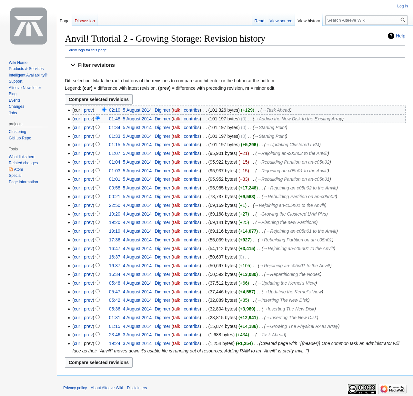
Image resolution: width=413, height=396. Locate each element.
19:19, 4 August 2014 (130, 231)
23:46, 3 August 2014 (130, 334)
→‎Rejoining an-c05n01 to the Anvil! (292, 170)
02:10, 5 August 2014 (130, 110)
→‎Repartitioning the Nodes (293, 274)
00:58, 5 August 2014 (130, 187)
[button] (235, 65)
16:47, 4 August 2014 (130, 248)
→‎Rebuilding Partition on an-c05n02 (293, 162)
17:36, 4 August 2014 (130, 239)
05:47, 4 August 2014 (130, 291)
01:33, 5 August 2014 (130, 136)
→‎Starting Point (270, 127)
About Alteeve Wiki (107, 388)
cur (77, 118)
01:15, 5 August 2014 (130, 144)
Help (400, 35)
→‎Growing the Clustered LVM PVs (291, 214)
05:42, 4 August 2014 (130, 300)
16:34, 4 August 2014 (130, 274)
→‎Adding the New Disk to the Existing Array (298, 118)
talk (176, 110)
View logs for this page (88, 50)
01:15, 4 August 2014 (130, 326)
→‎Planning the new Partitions (286, 222)
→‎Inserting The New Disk (282, 300)
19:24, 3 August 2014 (130, 343)
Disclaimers (137, 388)
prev (88, 110)
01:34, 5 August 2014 (130, 127)
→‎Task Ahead (276, 110)
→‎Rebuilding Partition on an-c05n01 (293, 179)
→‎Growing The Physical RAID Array (302, 326)
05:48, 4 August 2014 (130, 283)
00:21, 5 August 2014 (130, 196)
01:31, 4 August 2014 (130, 317)
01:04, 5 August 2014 (130, 162)
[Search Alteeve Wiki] (366, 20)
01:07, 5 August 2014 (130, 153)
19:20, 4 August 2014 (130, 214)
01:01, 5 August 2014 (130, 179)
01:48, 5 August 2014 (130, 118)
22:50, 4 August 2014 (130, 205)
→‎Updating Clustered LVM (292, 144)
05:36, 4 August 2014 (130, 308)
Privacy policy (75, 388)
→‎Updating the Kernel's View (286, 283)
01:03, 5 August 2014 (130, 170)
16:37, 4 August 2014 (130, 256)
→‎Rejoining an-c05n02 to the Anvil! (292, 153)
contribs (192, 110)
